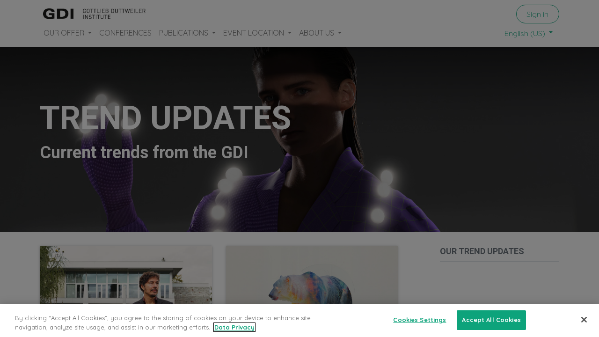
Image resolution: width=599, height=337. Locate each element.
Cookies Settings (419, 325)
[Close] (584, 325)
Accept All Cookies (491, 325)
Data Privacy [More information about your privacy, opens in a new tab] (234, 332)
